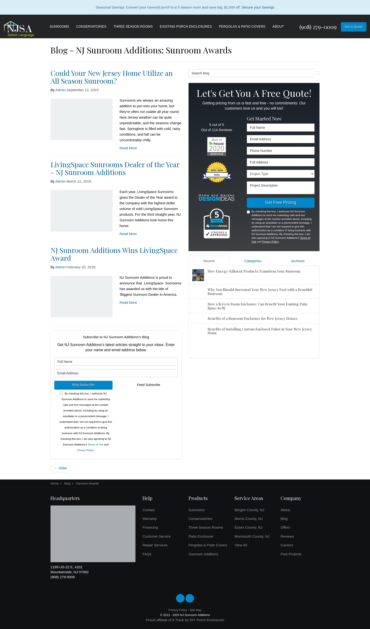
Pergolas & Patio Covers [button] (242, 26)
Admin (60, 90)
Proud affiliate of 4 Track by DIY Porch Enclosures (185, 620)
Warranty (150, 519)
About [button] (278, 26)
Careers (287, 545)
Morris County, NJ (249, 519)
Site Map (196, 610)
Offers (285, 527)
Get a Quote (354, 27)
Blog (284, 519)
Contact (149, 510)
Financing (150, 527)
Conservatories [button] (91, 26)
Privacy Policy (85, 450)
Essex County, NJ (248, 527)
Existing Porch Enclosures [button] (186, 26)
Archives (298, 261)
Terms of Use (95, 444)
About (285, 510)
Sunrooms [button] (59, 26)
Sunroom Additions (203, 554)
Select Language (21, 35)
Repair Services (155, 545)
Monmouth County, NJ (252, 536)
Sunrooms (197, 510)
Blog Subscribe (83, 385)
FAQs (147, 554)
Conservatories (200, 519)
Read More (128, 148)
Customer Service (157, 536)
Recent (209, 261)
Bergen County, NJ (249, 510)
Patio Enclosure (201, 536)
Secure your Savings (258, 7)
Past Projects (291, 554)
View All (241, 545)
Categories (252, 261)
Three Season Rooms (206, 527)
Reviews (287, 536)
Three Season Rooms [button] (133, 26)
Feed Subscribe (148, 385)
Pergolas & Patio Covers (208, 545)
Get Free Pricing (280, 202)
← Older (60, 468)
